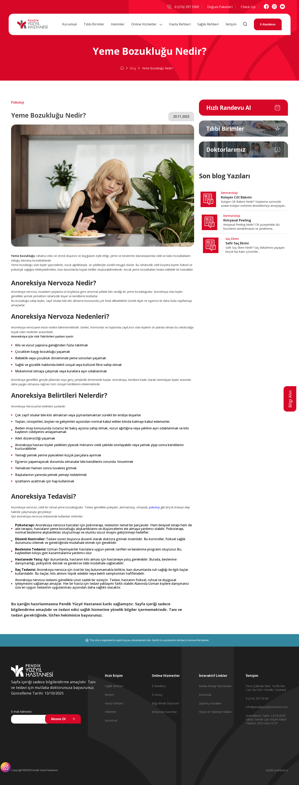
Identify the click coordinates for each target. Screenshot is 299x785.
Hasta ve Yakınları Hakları (215, 712)
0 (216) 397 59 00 (257, 698)
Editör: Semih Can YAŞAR (262, 719)
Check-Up (248, 7)
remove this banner (198, 640)
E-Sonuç (157, 695)
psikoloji (154, 507)
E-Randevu (267, 24)
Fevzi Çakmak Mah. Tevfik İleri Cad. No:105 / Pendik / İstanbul (266, 688)
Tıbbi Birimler (94, 24)
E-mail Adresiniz (21, 711)
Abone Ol (58, 719)
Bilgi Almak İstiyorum (165, 703)
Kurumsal (69, 24)
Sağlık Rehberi (208, 24)
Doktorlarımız (225, 149)
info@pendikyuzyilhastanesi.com (267, 707)
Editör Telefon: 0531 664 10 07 (266, 721)
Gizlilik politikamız (277, 770)
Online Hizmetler (146, 24)
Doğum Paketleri (220, 7)
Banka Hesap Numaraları (215, 686)
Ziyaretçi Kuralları (210, 703)
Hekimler (118, 24)
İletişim (231, 24)
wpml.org (122, 640)
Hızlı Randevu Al (228, 107)
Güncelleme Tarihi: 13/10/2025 (266, 716)
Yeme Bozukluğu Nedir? (157, 68)
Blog (133, 68)
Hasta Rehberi (180, 24)
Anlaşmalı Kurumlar (164, 712)
